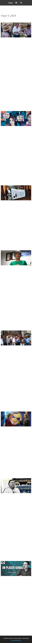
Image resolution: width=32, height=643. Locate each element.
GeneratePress (16, 640)
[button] (16, 2)
